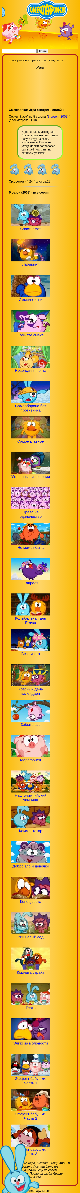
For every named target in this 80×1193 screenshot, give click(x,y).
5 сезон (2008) (58, 116)
